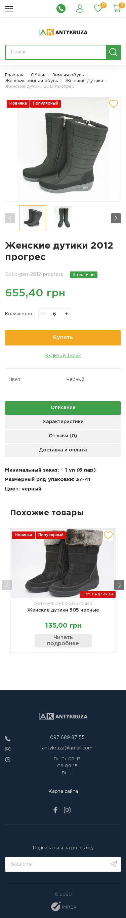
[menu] (9, 9)
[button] (116, 218)
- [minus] (43, 314)
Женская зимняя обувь (31, 81)
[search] (113, 52)
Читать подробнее (63, 640)
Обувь (38, 75)
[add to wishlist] (114, 104)
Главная (14, 75)
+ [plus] (66, 314)
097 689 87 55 (67, 738)
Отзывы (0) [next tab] (63, 436)
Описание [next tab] (63, 408)
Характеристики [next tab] (63, 422)
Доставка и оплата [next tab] (63, 450)
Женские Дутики (84, 81)
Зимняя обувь (68, 75)
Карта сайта (63, 792)
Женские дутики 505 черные (63, 610)
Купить (63, 337)
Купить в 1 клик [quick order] (63, 356)
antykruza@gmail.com (67, 748)
